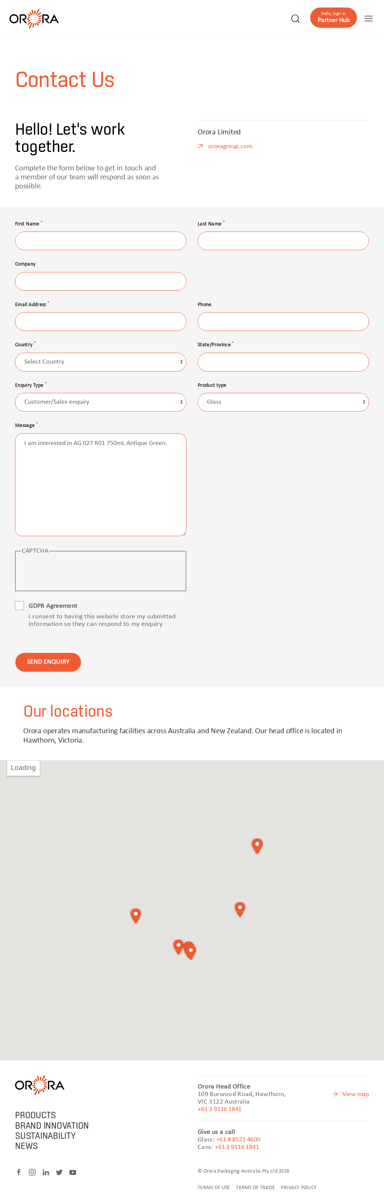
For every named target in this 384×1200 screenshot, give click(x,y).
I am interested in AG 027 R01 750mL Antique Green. (100, 484)
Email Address (32, 305)
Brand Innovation (52, 1125)
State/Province (216, 345)
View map (355, 1094)
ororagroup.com (230, 146)
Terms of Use (214, 1188)
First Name (28, 224)
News (26, 1146)
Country (25, 345)
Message (26, 426)
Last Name (211, 224)
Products (35, 1115)
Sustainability (45, 1136)
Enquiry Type (30, 385)
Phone (205, 305)
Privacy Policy (298, 1188)
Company (25, 264)
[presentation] (78, 571)
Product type (212, 385)
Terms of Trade (255, 1188)
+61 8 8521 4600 (238, 1139)
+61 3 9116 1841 (220, 1109)
